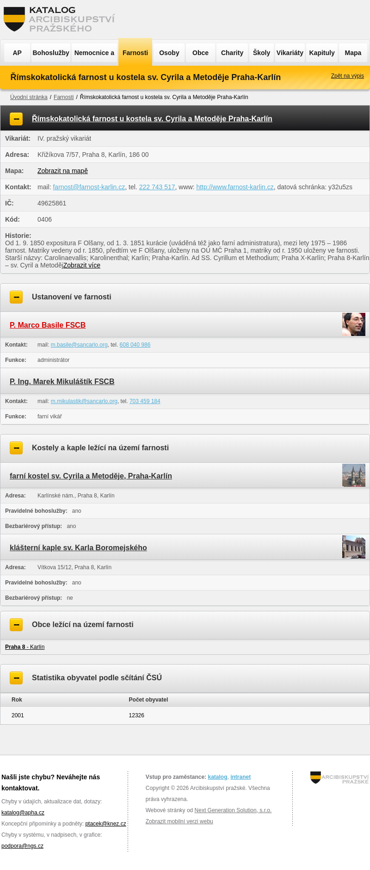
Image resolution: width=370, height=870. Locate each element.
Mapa (353, 52)
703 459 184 (145, 401)
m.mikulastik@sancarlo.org (84, 401)
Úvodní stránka (29, 97)
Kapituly (321, 52)
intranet (240, 777)
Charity (232, 52)
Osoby (169, 52)
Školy (261, 52)
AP (16, 52)
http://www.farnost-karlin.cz (234, 187)
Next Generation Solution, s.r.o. (233, 810)
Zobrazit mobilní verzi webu (179, 821)
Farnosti (135, 52)
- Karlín (24, 647)
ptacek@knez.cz (105, 823)
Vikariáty (290, 52)
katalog (217, 777)
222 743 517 (157, 187)
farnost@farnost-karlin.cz (89, 187)
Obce (200, 52)
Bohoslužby (51, 52)
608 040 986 (135, 345)
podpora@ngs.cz (22, 846)
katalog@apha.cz (22, 812)
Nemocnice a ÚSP (94, 55)
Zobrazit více (81, 265)
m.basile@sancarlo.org (79, 345)
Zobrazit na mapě (62, 170)
